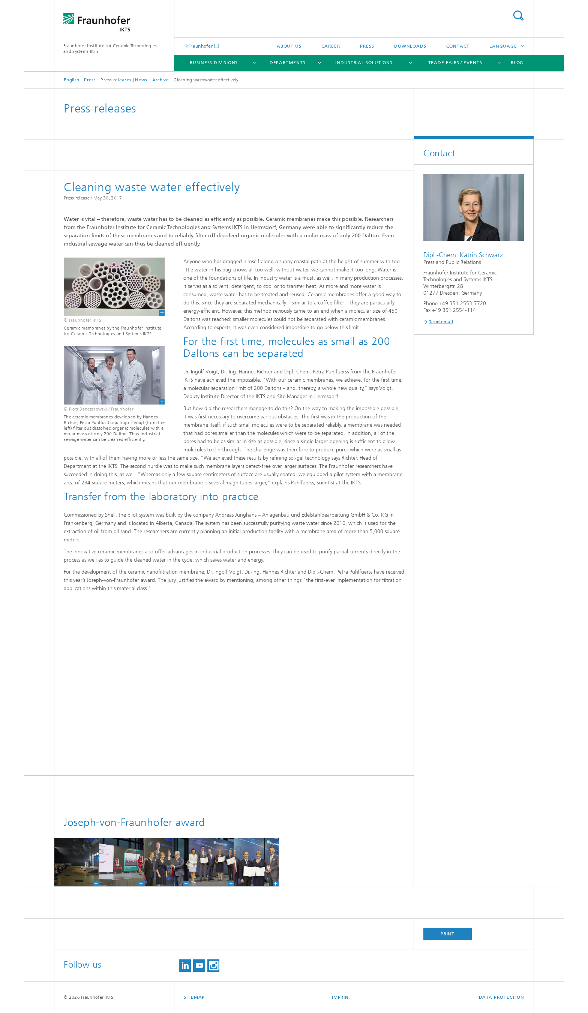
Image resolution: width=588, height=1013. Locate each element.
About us (289, 46)
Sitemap (194, 997)
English (71, 79)
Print (448, 934)
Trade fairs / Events (455, 62)
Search (518, 15)
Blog (517, 62)
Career (330, 46)
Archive (160, 79)
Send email (441, 321)
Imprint (342, 997)
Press (367, 46)
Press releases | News (123, 79)
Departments (288, 62)
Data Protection (502, 997)
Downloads (410, 46)
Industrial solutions (364, 62)
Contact (457, 46)
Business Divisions (214, 62)
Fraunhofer (200, 45)
